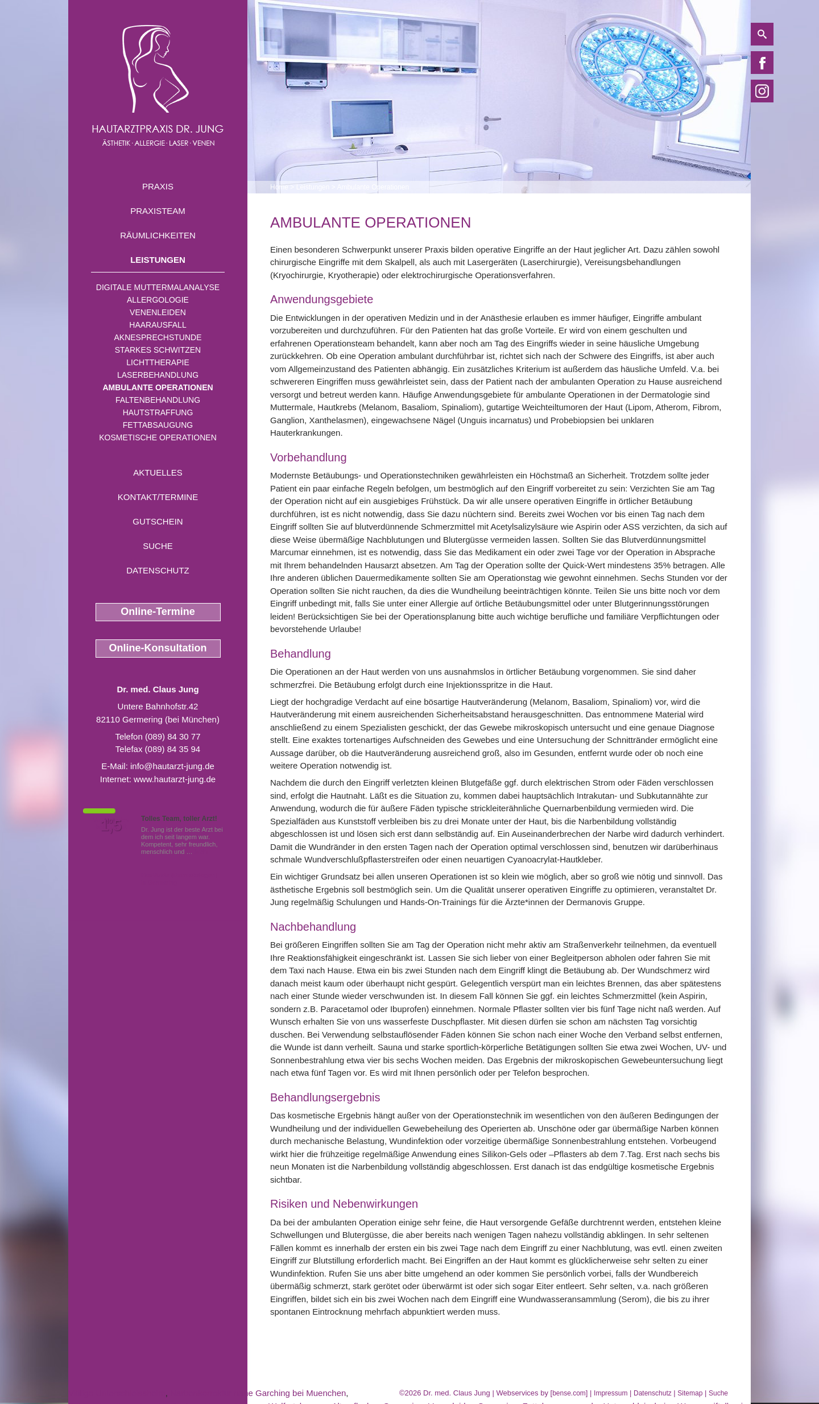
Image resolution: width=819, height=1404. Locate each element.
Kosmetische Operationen (158, 437)
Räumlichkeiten (158, 235)
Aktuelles (158, 472)
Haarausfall (157, 324)
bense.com (569, 1393)
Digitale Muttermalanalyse (158, 287)
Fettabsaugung (158, 425)
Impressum (610, 1393)
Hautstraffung (158, 412)
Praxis (157, 186)
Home (279, 187)
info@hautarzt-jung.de (172, 766)
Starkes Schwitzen (158, 349)
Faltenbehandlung (157, 399)
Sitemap (689, 1393)
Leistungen (157, 260)
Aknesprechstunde (157, 337)
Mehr (202, 851)
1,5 (111, 825)
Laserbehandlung (157, 374)
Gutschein (158, 521)
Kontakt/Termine (158, 497)
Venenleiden (158, 312)
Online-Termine (158, 611)
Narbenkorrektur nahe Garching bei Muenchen (258, 1393)
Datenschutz (157, 570)
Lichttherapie (157, 362)
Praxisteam (157, 211)
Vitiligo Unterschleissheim (117, 1393)
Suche (158, 546)
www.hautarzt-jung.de (175, 779)
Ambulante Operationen (157, 387)
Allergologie (158, 299)
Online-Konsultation (158, 648)
